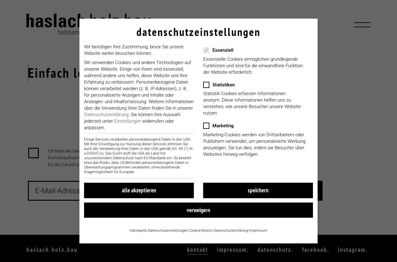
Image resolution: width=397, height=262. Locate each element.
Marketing (224, 129)
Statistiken (224, 88)
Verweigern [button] (198, 213)
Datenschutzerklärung (106, 118)
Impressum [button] (258, 234)
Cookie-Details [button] (201, 234)
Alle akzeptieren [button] (139, 194)
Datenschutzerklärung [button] (231, 234)
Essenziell (224, 54)
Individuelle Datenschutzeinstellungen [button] (159, 234)
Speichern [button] (258, 194)
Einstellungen (127, 124)
